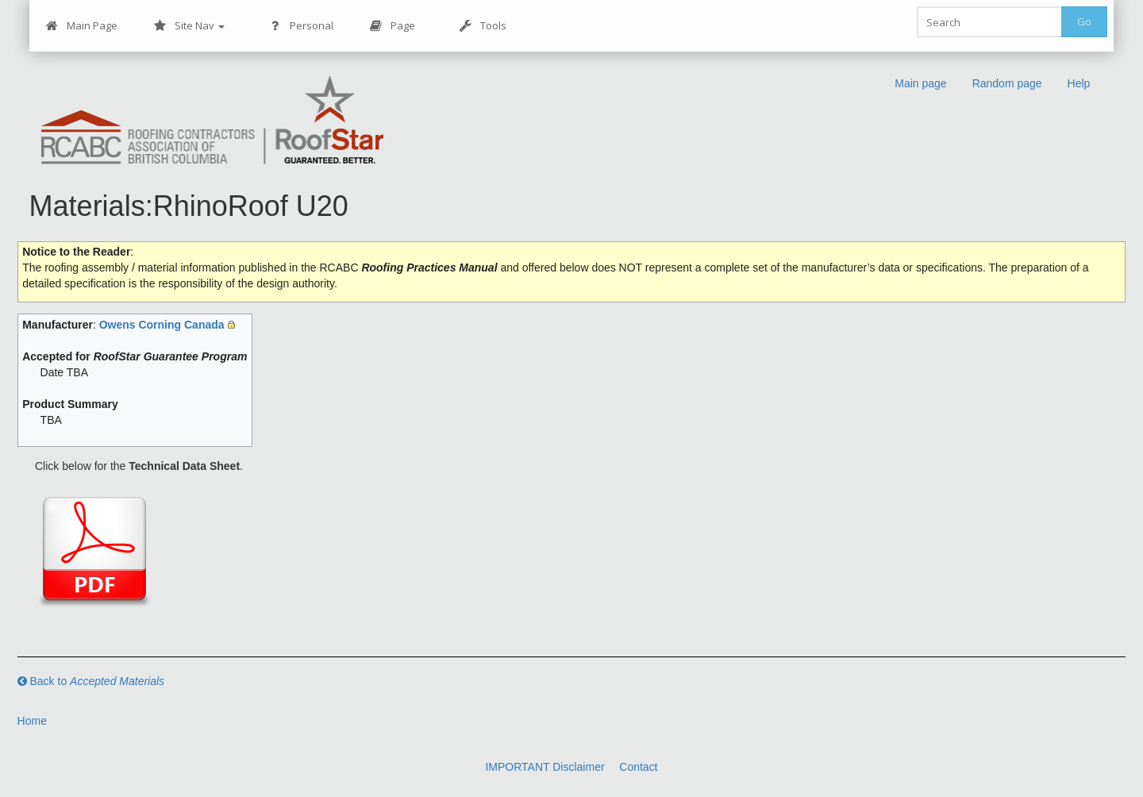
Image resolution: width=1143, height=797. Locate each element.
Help (1079, 83)
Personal (301, 26)
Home (32, 720)
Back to (91, 681)
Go (1084, 21)
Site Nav (189, 26)
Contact (638, 766)
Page (392, 26)
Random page (1007, 83)
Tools (483, 26)
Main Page (81, 26)
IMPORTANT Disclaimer (544, 766)
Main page (920, 83)
